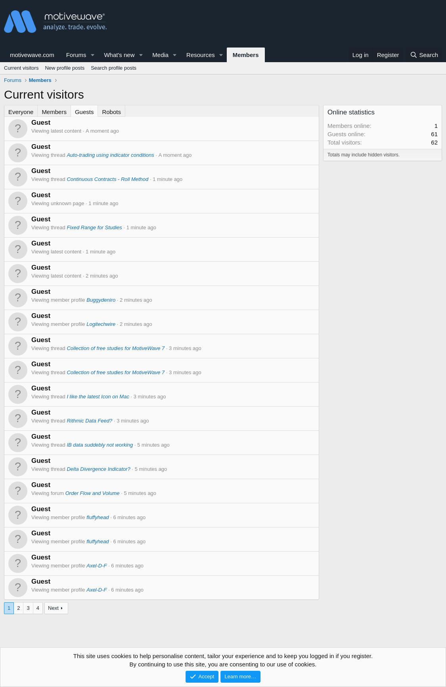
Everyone (20, 111)
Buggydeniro (100, 300)
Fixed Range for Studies (94, 227)
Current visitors (21, 68)
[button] (92, 55)
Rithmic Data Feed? (89, 421)
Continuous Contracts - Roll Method (107, 179)
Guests (84, 111)
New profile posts (64, 68)
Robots (111, 111)
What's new (119, 54)
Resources (200, 54)
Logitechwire (100, 324)
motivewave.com (32, 54)
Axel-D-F (96, 566)
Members (246, 54)
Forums (76, 54)
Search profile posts (113, 68)
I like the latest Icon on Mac (98, 397)
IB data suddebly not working (100, 445)
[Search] (424, 55)
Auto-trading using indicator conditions (110, 155)
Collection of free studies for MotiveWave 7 (116, 348)
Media (160, 54)
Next (53, 608)
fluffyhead (97, 517)
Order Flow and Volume (92, 493)
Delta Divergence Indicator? (98, 469)
